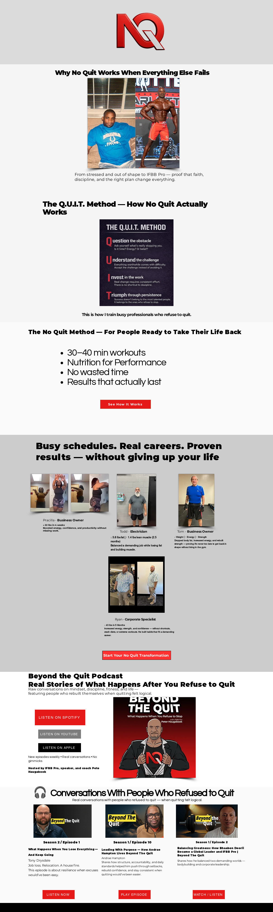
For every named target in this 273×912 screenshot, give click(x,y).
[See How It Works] (125, 404)
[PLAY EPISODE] (135, 894)
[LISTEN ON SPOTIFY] (60, 717)
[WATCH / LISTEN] (209, 894)
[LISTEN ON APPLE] (59, 747)
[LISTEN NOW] (59, 894)
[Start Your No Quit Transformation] (136, 655)
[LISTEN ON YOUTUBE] (59, 734)
